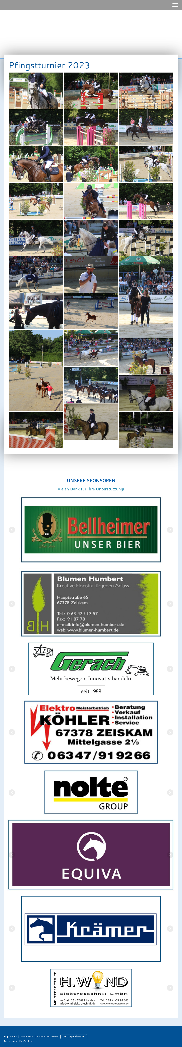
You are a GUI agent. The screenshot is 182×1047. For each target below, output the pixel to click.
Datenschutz (27, 1036)
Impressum (10, 1036)
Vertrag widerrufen (74, 1036)
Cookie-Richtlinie (47, 1036)
